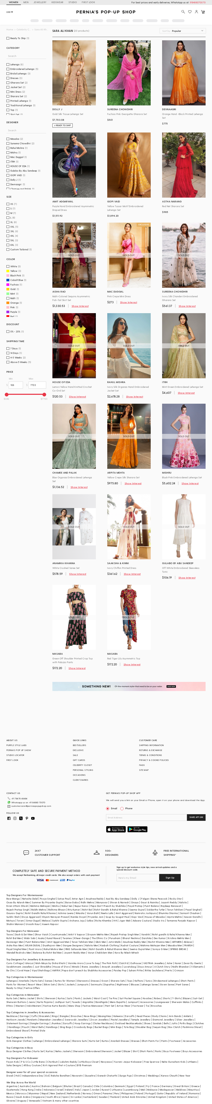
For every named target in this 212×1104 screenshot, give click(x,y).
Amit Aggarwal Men (58, 941)
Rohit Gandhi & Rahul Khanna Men (108, 949)
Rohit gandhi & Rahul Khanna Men (171, 934)
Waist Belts (37, 1027)
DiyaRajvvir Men (52, 945)
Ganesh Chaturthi (107, 1075)
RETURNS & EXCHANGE (150, 750)
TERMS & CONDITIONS (150, 755)
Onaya (135, 902)
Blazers (187, 998)
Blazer (127, 1051)
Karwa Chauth (169, 1075)
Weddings (153, 1075)
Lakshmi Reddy (68, 1061)
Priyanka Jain (95, 916)
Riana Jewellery (91, 966)
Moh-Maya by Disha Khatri (50, 963)
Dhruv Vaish (41, 934)
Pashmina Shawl (192, 1027)
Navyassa (106, 1061)
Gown (104, 980)
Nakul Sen (66, 906)
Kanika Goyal (78, 916)
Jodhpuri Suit (62, 1002)
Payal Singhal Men (16, 949)
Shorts (166, 998)
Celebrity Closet (24, 29)
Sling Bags (66, 1027)
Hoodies (147, 998)
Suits (69, 998)
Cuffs (34, 1016)
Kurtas (61, 998)
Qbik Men (100, 941)
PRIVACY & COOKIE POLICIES (154, 760)
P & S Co (26, 1061)
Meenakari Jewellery (51, 1019)
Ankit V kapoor (76, 934)
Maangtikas (104, 1016)
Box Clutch (174, 1027)
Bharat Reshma (131, 938)
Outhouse (135, 963)
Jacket (118, 1051)
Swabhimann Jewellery (19, 966)
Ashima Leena (66, 913)
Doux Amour (145, 966)
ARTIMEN (177, 941)
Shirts (40, 998)
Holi (18, 1075)
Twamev (67, 938)
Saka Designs (13, 1065)
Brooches (156, 1005)
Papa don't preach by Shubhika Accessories (86, 970)
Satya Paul (64, 898)
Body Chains (159, 1016)
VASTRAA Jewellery (154, 963)
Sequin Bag (159, 1027)
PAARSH (188, 945)
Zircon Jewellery (99, 1019)
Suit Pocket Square (130, 998)
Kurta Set (94, 1041)
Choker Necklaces (103, 1023)
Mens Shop (74, 1005)
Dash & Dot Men (24, 934)
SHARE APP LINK (196, 817)
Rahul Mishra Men (53, 949)
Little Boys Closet (89, 1061)
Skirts (61, 984)
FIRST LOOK (88, 2)
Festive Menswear (93, 1005)
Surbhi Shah (13, 916)
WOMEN (13, 2)
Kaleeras (118, 1016)
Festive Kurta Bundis (54, 1005)
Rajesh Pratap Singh (17, 909)
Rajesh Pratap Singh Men (125, 934)
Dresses (95, 980)
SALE (75, 755)
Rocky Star (176, 898)
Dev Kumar (160, 938)
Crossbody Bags (83, 1027)
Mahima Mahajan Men (152, 945)
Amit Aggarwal (124, 913)
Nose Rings (90, 1016)
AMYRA (56, 970)
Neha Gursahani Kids (174, 1061)
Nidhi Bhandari (180, 966)
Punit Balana (152, 906)
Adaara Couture (142, 920)
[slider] (6, 394)
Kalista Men (91, 945)
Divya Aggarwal (31, 916)
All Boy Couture (32, 1065)
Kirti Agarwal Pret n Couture (59, 1065)
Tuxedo (76, 1002)
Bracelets (44, 1016)
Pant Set (109, 1005)
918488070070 (198, 2)
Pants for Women (16, 984)
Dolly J (135, 898)
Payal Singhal (193, 909)
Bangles (64, 1016)
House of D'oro (61, 966)
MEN (26, 2)
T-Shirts (176, 998)
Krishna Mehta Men (178, 938)
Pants (78, 998)
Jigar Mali (125, 920)
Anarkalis (24, 980)
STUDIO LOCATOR (15, 755)
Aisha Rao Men (14, 945)
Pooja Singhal (47, 898)
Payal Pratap (135, 906)
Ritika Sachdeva (154, 970)
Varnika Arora (76, 963)
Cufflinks (197, 1002)
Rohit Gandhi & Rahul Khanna (110, 909)
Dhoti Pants (187, 980)
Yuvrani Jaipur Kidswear (128, 1061)
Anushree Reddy (95, 898)
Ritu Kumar (74, 909)
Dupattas (109, 984)
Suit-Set (197, 998)
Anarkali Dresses (120, 1041)
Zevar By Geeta (192, 963)
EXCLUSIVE (78, 750)
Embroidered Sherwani (99, 1051)
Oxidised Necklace (125, 1023)
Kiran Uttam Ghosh (17, 906)
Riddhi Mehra (38, 909)
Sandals (157, 1023)
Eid (47, 1075)
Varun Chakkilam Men (100, 952)
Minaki (76, 966)
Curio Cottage (14, 963)
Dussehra (90, 1075)
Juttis (174, 1023)
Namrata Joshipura (146, 913)
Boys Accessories (192, 1051)
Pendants (32, 1019)
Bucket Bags (101, 1027)
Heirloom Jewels (15, 1019)
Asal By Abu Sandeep (118, 898)
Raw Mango (13, 898)
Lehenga (38, 1041)
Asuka (41, 938)
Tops (129, 980)
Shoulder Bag (143, 1027)
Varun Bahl (93, 913)
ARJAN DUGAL (32, 945)
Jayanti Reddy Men (75, 952)
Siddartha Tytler (156, 909)
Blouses (135, 984)
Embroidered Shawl (17, 1030)
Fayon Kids (12, 1061)
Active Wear (123, 1005)
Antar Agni (78, 898)
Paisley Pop (120, 970)
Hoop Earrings (83, 1023)
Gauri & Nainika (150, 902)
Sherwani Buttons (16, 1002)
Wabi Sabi (30, 938)
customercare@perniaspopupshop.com (31, 806)
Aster (170, 963)
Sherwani (50, 998)
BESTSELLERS (79, 745)
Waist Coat (100, 998)
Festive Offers (32, 988)
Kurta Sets (37, 980)
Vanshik (145, 934)
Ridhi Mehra (87, 902)
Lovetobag (130, 966)
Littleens (192, 1061)
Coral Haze (23, 970)
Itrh (115, 920)
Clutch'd (123, 963)
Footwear (138, 1005)
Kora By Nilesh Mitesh (127, 952)
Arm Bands (175, 1016)
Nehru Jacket (27, 998)
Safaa (90, 920)
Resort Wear (35, 984)
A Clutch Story (162, 966)
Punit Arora (35, 949)
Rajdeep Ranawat (171, 906)
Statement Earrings (17, 1023)
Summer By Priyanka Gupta (47, 902)
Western (20, 1005)
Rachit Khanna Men (159, 941)
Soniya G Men (160, 949)
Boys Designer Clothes (18, 1051)
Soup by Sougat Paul (117, 916)
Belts (166, 1023)
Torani (20, 920)
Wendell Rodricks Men (18, 952)
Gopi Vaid (137, 916)
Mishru (55, 906)
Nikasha (80, 913)
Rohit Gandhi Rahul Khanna (40, 913)
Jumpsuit (133, 1002)
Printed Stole (38, 1030)
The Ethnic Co (99, 938)
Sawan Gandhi (192, 916)
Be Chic (10, 970)
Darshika (147, 938)
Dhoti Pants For (150, 1041)
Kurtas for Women (65, 980)
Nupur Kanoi (81, 906)
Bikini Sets (50, 984)
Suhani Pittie (136, 970)
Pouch (25, 1027)
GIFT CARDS (79, 760)
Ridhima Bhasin (57, 909)
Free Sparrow (152, 1061)
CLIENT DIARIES (80, 780)
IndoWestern (34, 1005)
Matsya (10, 920)
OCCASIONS (79, 775)
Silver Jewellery (185, 1019)
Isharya (29, 963)
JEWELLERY (40, 2)
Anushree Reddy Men (134, 941)
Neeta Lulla (107, 913)
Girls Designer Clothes (18, 1041)
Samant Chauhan (190, 913)
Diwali (9, 1075)
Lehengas (11, 980)
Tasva (9, 934)
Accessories (146, 1002)
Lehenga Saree (149, 984)
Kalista (183, 902)
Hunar (178, 963)
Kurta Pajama (45, 1002)
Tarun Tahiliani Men (82, 941)
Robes (157, 998)
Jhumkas (56, 1023)
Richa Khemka (103, 920)
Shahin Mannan (15, 924)
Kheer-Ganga (81, 938)
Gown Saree (167, 984)
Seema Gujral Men (140, 949)
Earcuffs (129, 1016)
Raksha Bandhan (60, 1075)
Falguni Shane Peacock (154, 898)
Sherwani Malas (181, 1002)
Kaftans (139, 980)
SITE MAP (144, 770)
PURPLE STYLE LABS (16, 745)
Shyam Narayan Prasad (55, 916)
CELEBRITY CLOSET (82, 765)
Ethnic (9, 1005)
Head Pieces (143, 1016)
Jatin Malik (114, 941)
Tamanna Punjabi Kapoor (181, 920)
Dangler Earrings (39, 1023)
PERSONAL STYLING (83, 770)
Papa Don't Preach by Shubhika (108, 906)
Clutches (199, 1023)
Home (9, 29)
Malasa (46, 920)
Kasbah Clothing (109, 945)
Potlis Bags (186, 1023)
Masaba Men (175, 945)
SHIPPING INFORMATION (151, 745)
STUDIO (73, 2)
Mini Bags (116, 1027)
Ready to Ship (14, 988)
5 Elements (197, 966)
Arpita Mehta (174, 916)
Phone (128, 808)
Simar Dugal (33, 920)
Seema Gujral (137, 909)
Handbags (14, 1027)
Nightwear (123, 984)
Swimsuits (96, 984)
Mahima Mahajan (40, 906)
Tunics (148, 980)
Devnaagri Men (14, 941)
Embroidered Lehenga (57, 1041)
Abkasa (188, 941)
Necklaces (12, 1016)
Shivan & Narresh (119, 902)
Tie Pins (113, 998)
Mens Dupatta (118, 1002)
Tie (147, 1005)
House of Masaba (155, 916)
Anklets (187, 1016)
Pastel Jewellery (120, 1019)
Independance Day (32, 1075)
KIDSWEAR (58, 2)
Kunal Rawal (53, 938)
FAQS (142, 765)
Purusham (114, 938)
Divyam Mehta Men (98, 934)
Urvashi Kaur (33, 924)
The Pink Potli (109, 963)
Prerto (168, 970)
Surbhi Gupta (59, 920)
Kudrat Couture (129, 945)
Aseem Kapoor (50, 924)
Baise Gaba (72, 902)
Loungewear (162, 1002)
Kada (139, 1023)
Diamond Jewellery (163, 1019)
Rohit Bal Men (14, 938)
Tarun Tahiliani (175, 909)
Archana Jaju (76, 920)
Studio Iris (158, 920)
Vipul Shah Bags (41, 970)
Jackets (70, 984)
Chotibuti (52, 1061)
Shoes (147, 1023)
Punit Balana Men (35, 941)
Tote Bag (129, 1027)
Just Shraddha (43, 966)
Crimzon (179, 970)
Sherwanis (83, 980)
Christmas (140, 1075)
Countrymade (58, 934)
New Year (184, 1075)
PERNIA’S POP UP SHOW (18, 750)
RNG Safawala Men (76, 949)
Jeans (31, 1002)
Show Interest (80, 305)
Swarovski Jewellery (76, 1019)
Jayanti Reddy (169, 902)
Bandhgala (101, 1002)
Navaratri (77, 1075)
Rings (55, 1016)
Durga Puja (125, 1075)
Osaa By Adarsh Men (18, 902)
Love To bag (93, 963)
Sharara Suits (79, 1041)
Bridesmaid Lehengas (166, 980)
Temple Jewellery (140, 1019)
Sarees (48, 980)
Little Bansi (39, 1061)
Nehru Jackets (63, 1051)
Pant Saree (182, 984)
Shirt (135, 1051)
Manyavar (102, 902)
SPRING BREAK (178, 949)
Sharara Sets (118, 980)
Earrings (24, 1016)
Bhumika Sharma (168, 913)
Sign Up (170, 877)
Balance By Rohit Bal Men (47, 952)
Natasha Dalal (30, 898)
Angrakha (87, 1002)
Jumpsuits (83, 984)
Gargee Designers (73, 945)
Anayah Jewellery (112, 966)
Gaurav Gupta (14, 913)
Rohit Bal (87, 909)
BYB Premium (84, 1065)
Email (112, 808)
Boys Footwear (172, 1051)
